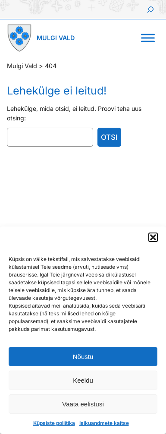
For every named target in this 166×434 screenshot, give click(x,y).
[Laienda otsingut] (150, 9)
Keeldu (83, 380)
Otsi (109, 137)
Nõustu (83, 356)
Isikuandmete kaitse (104, 423)
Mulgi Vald (56, 37)
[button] (153, 237)
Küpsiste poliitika (54, 423)
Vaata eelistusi (82, 404)
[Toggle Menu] (148, 38)
